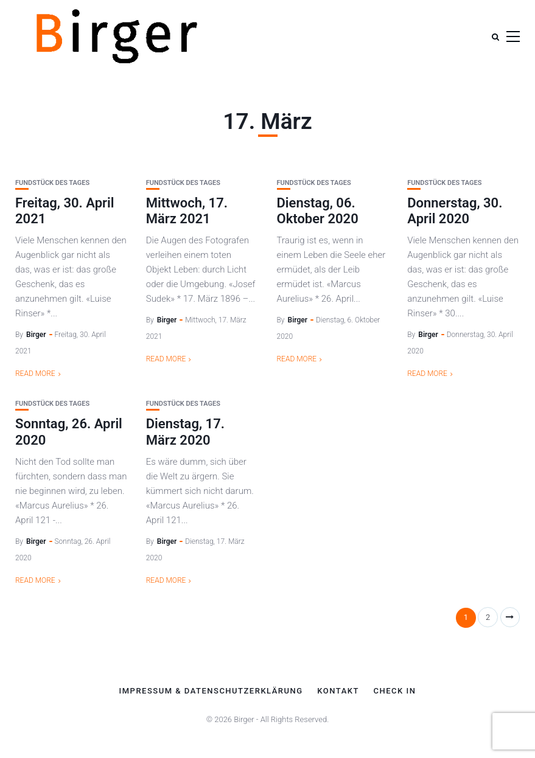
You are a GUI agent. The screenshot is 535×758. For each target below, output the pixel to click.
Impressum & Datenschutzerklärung (211, 691)
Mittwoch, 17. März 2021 (187, 210)
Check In (395, 691)
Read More (35, 373)
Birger (36, 334)
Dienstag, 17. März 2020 (185, 431)
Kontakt (338, 691)
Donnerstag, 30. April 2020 (454, 210)
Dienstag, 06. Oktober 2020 (317, 210)
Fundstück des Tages (52, 182)
